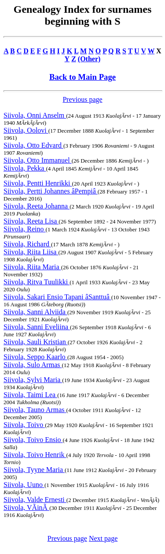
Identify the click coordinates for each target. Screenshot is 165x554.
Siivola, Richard (27, 244)
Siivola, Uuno (24, 484)
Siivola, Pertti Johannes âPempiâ (51, 191)
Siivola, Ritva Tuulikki (37, 282)
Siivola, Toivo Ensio (33, 439)
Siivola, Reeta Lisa (31, 221)
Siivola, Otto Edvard (33, 145)
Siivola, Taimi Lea (30, 394)
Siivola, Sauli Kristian (36, 342)
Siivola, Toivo (24, 424)
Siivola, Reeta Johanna (37, 206)
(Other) (89, 59)
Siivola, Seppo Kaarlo (35, 357)
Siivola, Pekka (25, 168)
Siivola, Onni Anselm (35, 115)
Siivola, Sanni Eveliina (37, 327)
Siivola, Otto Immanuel (38, 160)
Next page (103, 538)
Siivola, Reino (25, 229)
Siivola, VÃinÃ (26, 507)
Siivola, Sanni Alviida (35, 312)
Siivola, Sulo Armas (33, 364)
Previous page (82, 99)
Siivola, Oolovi (26, 130)
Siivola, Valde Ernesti (35, 499)
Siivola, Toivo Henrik (35, 454)
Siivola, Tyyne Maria (34, 469)
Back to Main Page (82, 77)
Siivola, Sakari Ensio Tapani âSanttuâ (57, 297)
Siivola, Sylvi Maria (33, 379)
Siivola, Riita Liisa (31, 252)
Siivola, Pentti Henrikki (38, 183)
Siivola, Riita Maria (32, 267)
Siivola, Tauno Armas (35, 409)
